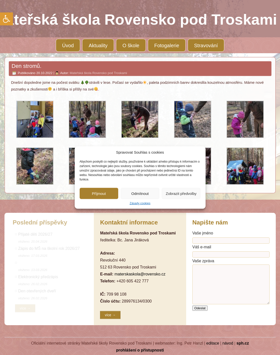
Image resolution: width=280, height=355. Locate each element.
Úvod (68, 45)
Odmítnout (140, 193)
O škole (130, 45)
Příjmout (99, 193)
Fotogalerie (166, 45)
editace (212, 343)
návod (227, 343)
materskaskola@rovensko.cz (140, 274)
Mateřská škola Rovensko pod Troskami (98, 73)
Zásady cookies (140, 203)
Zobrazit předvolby (181, 193)
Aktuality (98, 45)
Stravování (206, 45)
